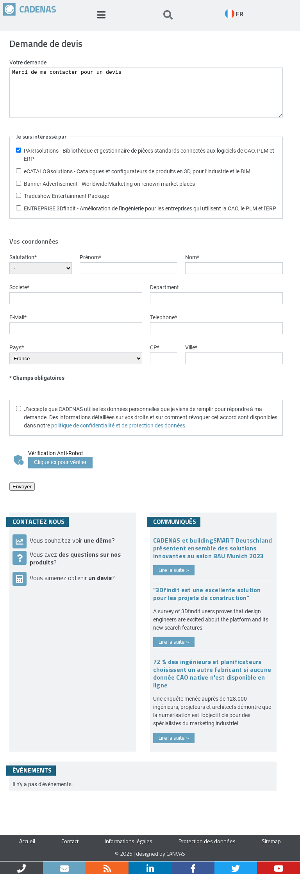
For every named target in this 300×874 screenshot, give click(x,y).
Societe (19, 287)
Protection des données (207, 841)
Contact (70, 841)
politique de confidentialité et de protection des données (118, 425)
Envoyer (22, 487)
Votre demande (27, 62)
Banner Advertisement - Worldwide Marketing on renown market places (109, 183)
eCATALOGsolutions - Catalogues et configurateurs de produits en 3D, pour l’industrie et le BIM (137, 171)
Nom (192, 257)
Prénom (90, 257)
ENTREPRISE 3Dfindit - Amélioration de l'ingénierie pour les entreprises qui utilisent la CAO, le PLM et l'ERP (150, 208)
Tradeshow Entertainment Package (66, 195)
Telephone (163, 317)
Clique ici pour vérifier (60, 462)
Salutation (23, 257)
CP (154, 347)
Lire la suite (174, 569)
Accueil (27, 841)
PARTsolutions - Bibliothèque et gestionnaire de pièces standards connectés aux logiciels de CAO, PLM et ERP (149, 154)
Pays (16, 347)
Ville (191, 347)
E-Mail (18, 317)
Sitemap (271, 841)
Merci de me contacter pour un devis (146, 92)
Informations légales (128, 841)
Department (164, 287)
